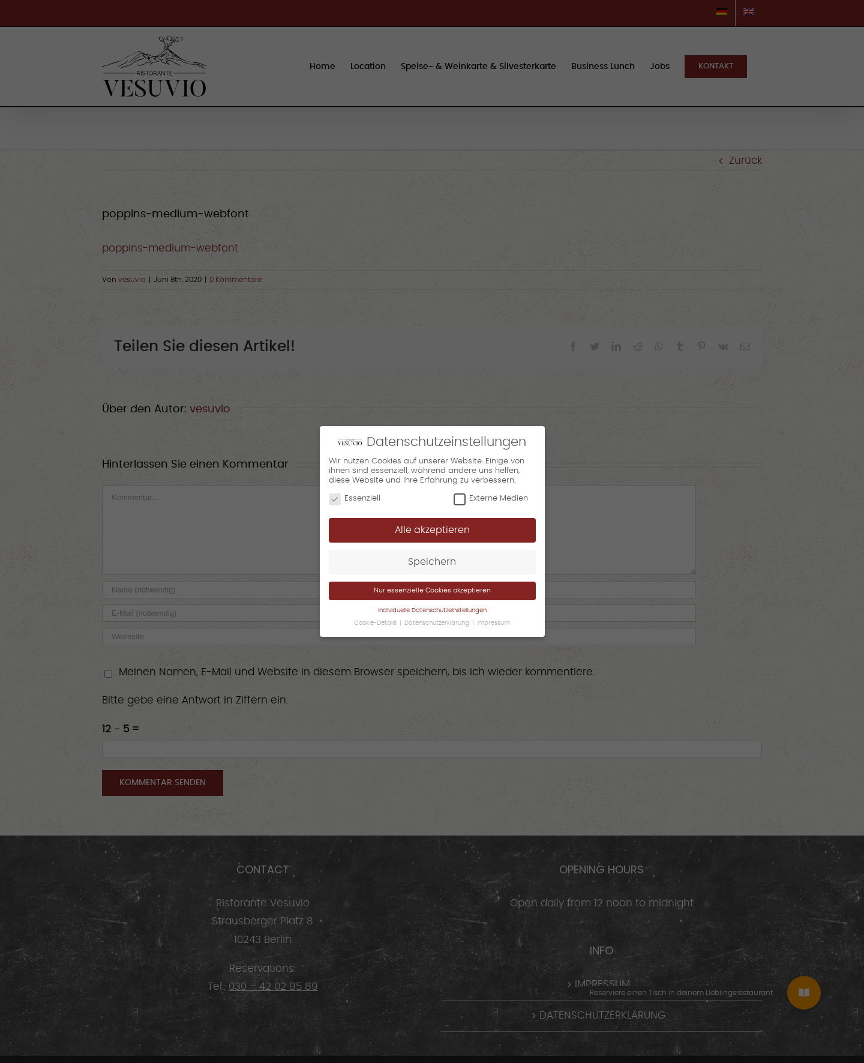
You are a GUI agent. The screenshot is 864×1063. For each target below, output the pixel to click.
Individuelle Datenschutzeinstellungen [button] (432, 610)
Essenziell (354, 498)
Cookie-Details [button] (376, 623)
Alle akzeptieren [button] (432, 530)
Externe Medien (491, 498)
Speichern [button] (432, 562)
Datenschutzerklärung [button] (437, 623)
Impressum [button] (493, 623)
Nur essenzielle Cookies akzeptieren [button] (432, 590)
